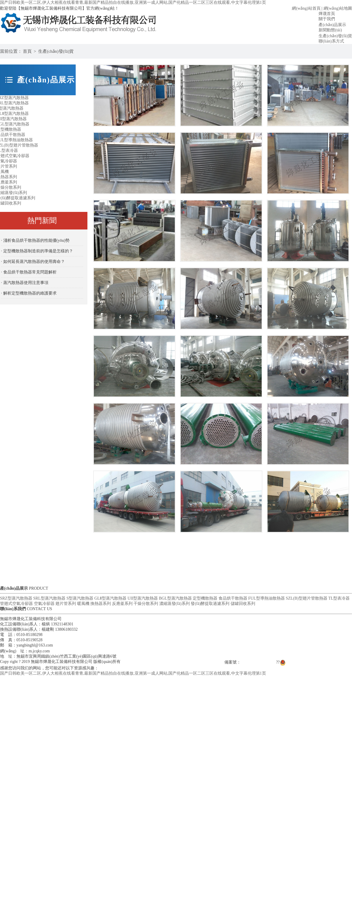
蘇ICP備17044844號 (258, 662)
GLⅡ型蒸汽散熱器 (110, 598)
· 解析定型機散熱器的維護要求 (29, 293)
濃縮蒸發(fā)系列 (174, 603)
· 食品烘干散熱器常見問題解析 (29, 272)
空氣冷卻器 (44, 603)
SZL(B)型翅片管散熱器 (306, 598)
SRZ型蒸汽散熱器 (16, 598)
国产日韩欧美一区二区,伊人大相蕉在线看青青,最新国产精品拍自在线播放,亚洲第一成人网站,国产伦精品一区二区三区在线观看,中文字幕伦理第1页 (133, 2)
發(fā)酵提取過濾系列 (210, 603)
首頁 (27, 51)
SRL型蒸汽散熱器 (49, 598)
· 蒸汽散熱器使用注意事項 (24, 282)
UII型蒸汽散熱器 (143, 598)
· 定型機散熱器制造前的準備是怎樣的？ (37, 251)
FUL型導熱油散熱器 (266, 598)
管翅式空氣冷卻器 (16, 603)
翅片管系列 (65, 603)
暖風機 (83, 603)
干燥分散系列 (145, 603)
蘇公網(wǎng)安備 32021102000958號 (316, 662)
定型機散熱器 (205, 598)
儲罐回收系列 (243, 603)
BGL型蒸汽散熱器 (175, 598)
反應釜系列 (122, 603)
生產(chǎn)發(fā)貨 (56, 51)
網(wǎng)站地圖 (338, 8)
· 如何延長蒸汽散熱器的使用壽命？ (33, 261)
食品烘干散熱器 (233, 598)
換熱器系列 (100, 603)
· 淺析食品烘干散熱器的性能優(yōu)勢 (35, 240)
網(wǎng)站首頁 (306, 8)
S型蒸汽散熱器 (79, 598)
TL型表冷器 (339, 598)
